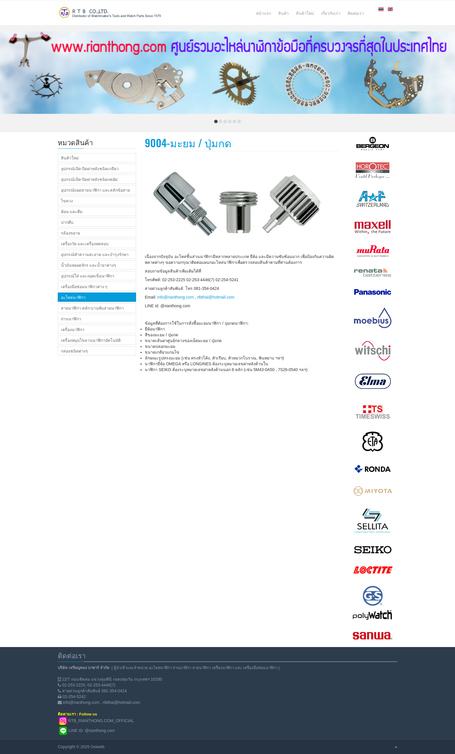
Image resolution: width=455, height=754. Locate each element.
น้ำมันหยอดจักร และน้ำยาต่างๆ (88, 265)
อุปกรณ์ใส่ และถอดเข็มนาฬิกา (87, 276)
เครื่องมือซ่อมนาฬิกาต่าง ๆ (84, 286)
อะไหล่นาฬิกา (73, 297)
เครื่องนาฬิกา (72, 329)
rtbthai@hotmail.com (215, 297)
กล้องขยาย (70, 233)
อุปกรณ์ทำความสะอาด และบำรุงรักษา (95, 254)
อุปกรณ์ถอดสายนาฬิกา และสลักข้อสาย (95, 190)
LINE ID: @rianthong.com (91, 730)
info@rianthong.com (175, 297)
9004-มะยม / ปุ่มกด (188, 142)
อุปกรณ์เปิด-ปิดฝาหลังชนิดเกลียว (90, 168)
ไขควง (67, 201)
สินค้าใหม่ (70, 158)
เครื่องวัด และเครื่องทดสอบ (85, 243)
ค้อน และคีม (71, 211)
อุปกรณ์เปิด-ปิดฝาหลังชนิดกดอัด (89, 179)
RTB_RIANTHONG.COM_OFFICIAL (101, 720)
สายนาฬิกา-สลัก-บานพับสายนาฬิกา (92, 308)
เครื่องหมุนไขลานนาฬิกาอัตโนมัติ (91, 340)
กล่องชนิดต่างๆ (74, 351)
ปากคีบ (67, 222)
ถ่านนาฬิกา (71, 318)
